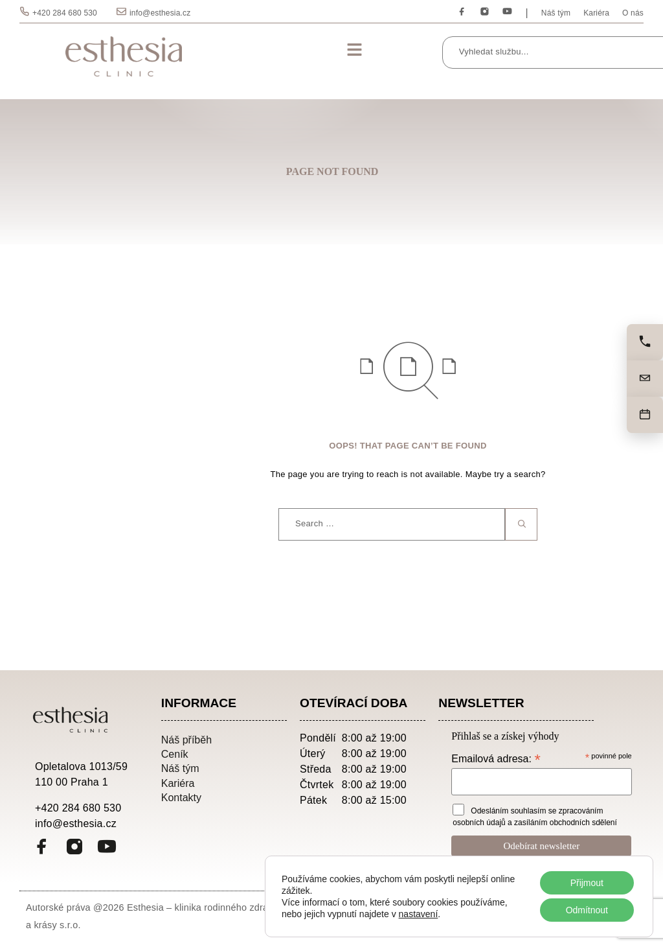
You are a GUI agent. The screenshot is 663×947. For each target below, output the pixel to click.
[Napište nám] (645, 378)
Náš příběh (186, 739)
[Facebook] (462, 12)
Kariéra (596, 13)
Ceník (174, 754)
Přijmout (586, 883)
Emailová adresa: (495, 758)
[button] (354, 50)
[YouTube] (507, 12)
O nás (633, 13)
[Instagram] (484, 12)
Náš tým (555, 13)
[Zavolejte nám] (645, 342)
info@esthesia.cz (159, 13)
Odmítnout (586, 910)
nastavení (418, 914)
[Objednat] (645, 415)
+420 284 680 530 (64, 13)
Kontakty (181, 797)
